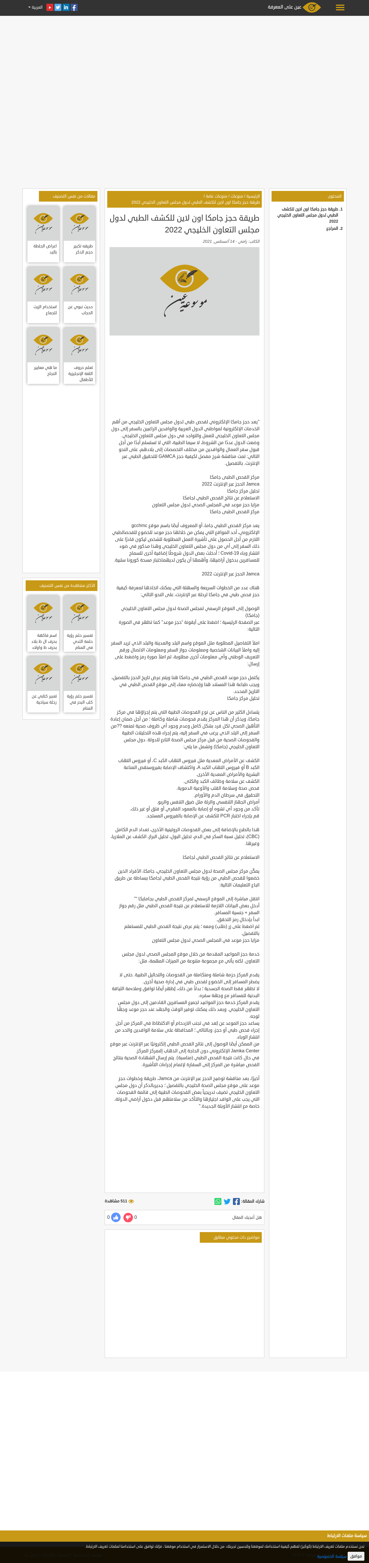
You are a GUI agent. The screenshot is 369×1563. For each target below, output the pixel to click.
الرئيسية (253, 196)
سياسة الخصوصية (332, 1556)
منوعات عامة (216, 196)
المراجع (332, 228)
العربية (37, 7)
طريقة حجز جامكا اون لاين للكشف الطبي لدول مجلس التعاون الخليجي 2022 (307, 215)
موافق (356, 1556)
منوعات (237, 196)
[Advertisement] (184, 58)
